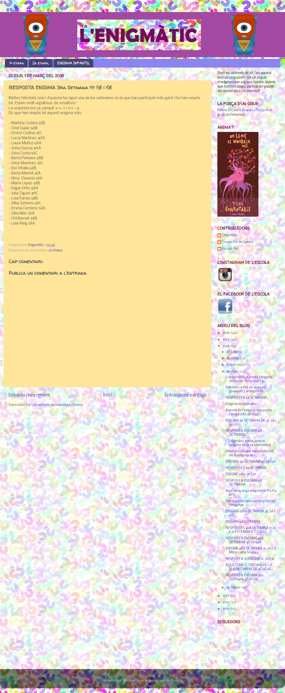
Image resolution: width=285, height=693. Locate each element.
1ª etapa (16, 63)
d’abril (231, 365)
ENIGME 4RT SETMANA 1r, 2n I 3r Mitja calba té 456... (251, 550)
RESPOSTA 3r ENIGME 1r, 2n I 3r (250, 559)
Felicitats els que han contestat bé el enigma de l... (250, 453)
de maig (233, 358)
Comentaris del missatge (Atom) (57, 405)
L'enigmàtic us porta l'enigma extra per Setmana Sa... (249, 379)
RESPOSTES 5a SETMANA (246, 468)
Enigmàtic (230, 235)
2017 (226, 596)
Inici (107, 395)
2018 (226, 346)
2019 (226, 340)
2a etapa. (40, 63)
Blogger (177, 681)
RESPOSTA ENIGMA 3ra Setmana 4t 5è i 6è (244, 577)
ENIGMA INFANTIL (73, 63)
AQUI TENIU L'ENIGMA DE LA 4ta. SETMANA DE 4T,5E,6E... (249, 567)
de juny (232, 352)
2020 (226, 333)
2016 (226, 602)
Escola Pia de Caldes (237, 242)
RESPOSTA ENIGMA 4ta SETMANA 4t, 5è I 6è (244, 540)
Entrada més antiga (186, 395)
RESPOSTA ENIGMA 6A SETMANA (244, 433)
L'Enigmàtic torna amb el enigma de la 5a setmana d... (249, 443)
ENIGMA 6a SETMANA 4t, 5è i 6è (251, 462)
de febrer (233, 588)
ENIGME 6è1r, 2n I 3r (241, 474)
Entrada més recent (29, 395)
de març (233, 372)
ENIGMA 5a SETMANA (243, 522)
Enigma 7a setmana (241, 404)
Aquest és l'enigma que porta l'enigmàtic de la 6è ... (249, 412)
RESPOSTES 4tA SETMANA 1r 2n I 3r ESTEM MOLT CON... (251, 530)
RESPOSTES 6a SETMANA (246, 398)
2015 (226, 609)
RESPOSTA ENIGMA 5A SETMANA (244, 483)
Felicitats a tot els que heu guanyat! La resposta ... (246, 389)
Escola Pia (230, 249)
